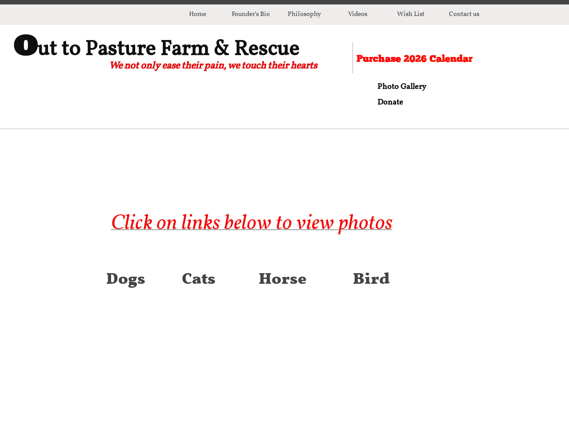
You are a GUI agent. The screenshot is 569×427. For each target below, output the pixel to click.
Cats (199, 272)
